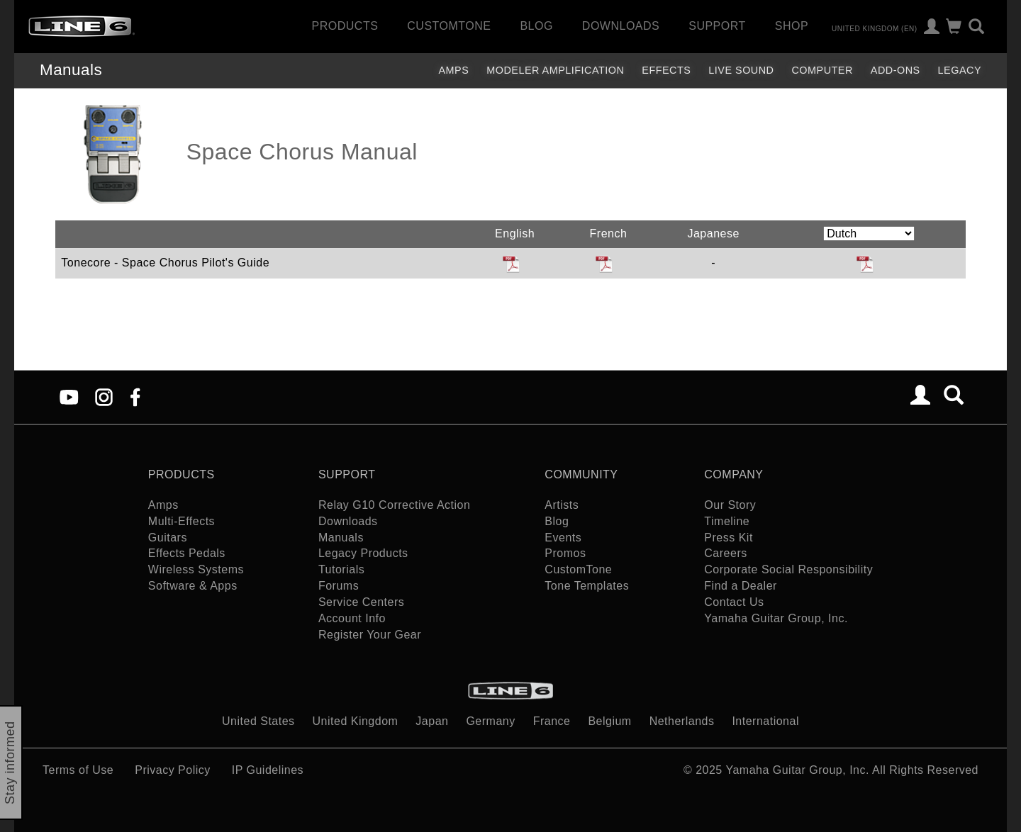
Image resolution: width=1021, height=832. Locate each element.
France (552, 721)
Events (563, 538)
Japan (431, 721)
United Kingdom (355, 721)
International (765, 721)
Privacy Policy (173, 770)
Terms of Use (78, 770)
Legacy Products (363, 553)
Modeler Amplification (555, 70)
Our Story (730, 505)
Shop (791, 26)
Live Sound (741, 70)
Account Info (352, 618)
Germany (490, 721)
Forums (338, 586)
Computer (821, 70)
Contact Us (734, 602)
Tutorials (341, 569)
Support (717, 26)
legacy (959, 70)
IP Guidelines (267, 770)
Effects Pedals (186, 553)
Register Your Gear (369, 635)
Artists (562, 505)
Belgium (609, 721)
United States (258, 721)
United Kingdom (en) (874, 28)
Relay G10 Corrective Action (394, 505)
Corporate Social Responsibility (788, 569)
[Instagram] (104, 396)
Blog (536, 26)
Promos (565, 553)
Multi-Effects (181, 521)
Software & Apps (193, 586)
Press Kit (728, 538)
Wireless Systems (196, 569)
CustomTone (449, 26)
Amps (453, 70)
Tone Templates (587, 586)
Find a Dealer (740, 586)
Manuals (71, 70)
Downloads (620, 26)
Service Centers (361, 602)
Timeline (726, 521)
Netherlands (682, 721)
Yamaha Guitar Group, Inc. (776, 618)
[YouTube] (69, 396)
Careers (725, 553)
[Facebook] (135, 396)
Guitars (167, 538)
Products (345, 26)
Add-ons (895, 70)
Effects (666, 70)
